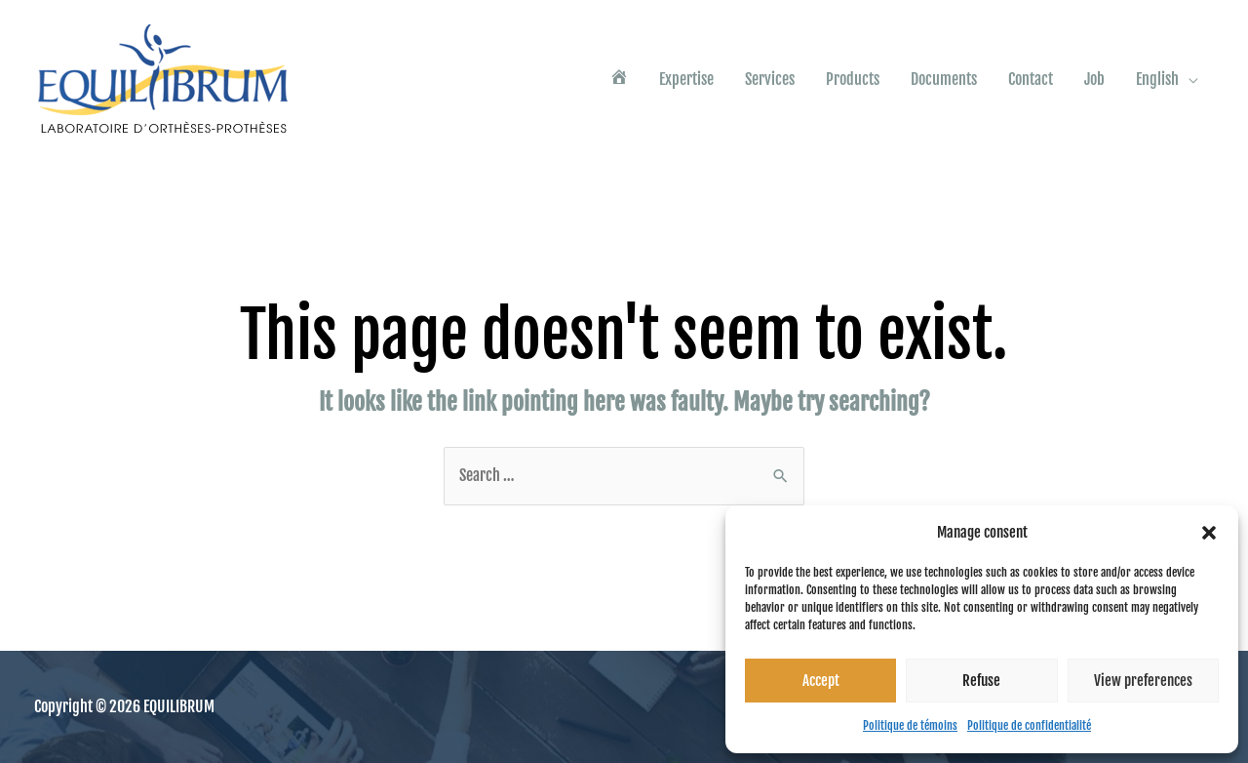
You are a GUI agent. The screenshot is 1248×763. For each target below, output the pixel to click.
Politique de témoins (910, 725)
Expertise (686, 79)
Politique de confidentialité (1029, 725)
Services (770, 79)
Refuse (981, 680)
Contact (1030, 79)
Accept (820, 680)
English (1157, 79)
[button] (1209, 532)
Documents (944, 79)
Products (852, 79)
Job (1094, 79)
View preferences (1143, 680)
